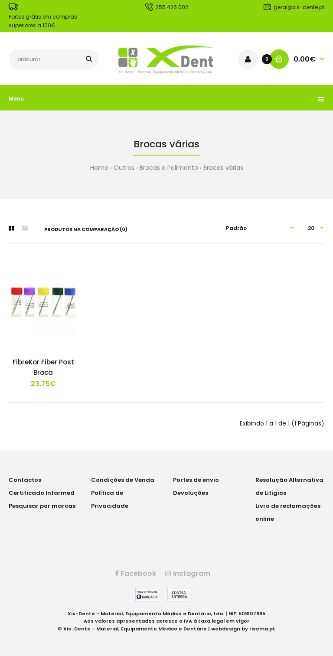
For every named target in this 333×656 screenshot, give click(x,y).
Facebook (135, 573)
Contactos (25, 480)
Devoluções (190, 493)
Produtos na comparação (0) (85, 229)
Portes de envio (196, 480)
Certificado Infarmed (42, 493)
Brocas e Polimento (169, 167)
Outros (124, 167)
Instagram (187, 573)
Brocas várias (223, 167)
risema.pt (262, 628)
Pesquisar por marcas (42, 506)
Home (99, 167)
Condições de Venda (122, 480)
